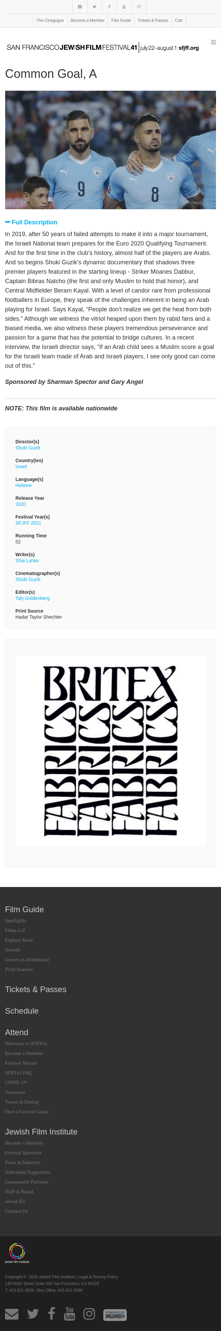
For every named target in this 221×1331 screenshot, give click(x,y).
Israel (21, 466)
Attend (16, 1032)
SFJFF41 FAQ (18, 1072)
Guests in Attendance (27, 959)
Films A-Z (15, 930)
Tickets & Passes (152, 20)
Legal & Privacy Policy (98, 1277)
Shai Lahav (27, 560)
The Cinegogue (50, 20)
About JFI (15, 1201)
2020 (20, 504)
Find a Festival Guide (27, 1111)
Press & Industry (22, 1162)
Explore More (19, 940)
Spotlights (15, 920)
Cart (179, 20)
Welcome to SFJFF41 (26, 1043)
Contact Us (16, 1211)
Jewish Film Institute (41, 1131)
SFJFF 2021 (28, 523)
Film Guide (121, 20)
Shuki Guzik (28, 447)
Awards (12, 949)
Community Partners (27, 1182)
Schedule (22, 1010)
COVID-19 (15, 1082)
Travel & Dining (22, 1102)
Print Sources (19, 969)
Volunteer (15, 1092)
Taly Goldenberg (32, 598)
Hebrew (23, 485)
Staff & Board (19, 1191)
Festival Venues (21, 1063)
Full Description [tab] (34, 222)
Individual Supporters (27, 1172)
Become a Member (88, 20)
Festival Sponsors (23, 1152)
